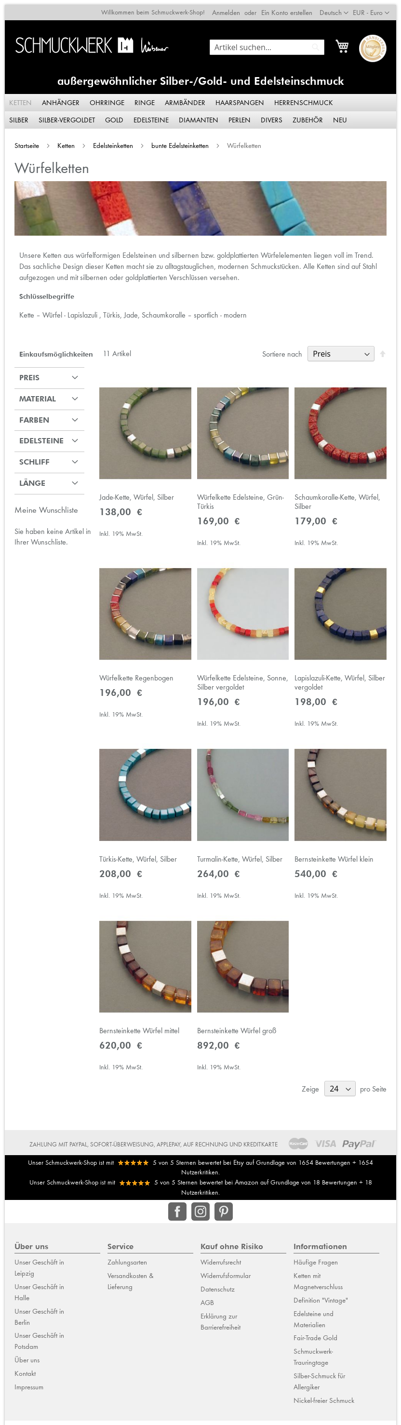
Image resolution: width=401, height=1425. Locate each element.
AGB (207, 1311)
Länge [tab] (27, 480)
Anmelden (231, 7)
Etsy (238, 1171)
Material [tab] (32, 395)
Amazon (246, 1191)
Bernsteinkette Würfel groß (236, 1039)
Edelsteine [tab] (36, 438)
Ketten (62, 141)
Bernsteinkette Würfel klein (336, 865)
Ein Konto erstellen (291, 7)
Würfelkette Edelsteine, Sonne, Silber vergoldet (242, 686)
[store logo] (90, 40)
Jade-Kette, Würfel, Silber (134, 497)
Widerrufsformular (225, 1284)
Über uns (27, 1369)
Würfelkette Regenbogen (134, 681)
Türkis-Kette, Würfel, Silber (135, 865)
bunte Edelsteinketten (176, 141)
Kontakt (25, 1382)
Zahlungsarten (127, 1271)
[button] (376, 8)
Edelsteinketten (109, 141)
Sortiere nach (287, 351)
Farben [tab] (29, 417)
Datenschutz (217, 1298)
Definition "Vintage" (321, 1309)
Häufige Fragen (316, 1271)
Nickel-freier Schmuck (324, 1409)
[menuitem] (16, 98)
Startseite (23, 141)
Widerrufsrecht (220, 1271)
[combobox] (271, 42)
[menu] (200, 107)
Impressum (28, 1396)
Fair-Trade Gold (315, 1347)
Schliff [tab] (29, 459)
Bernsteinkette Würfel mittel (137, 1039)
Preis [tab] (24, 374)
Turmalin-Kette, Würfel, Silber (239, 865)
